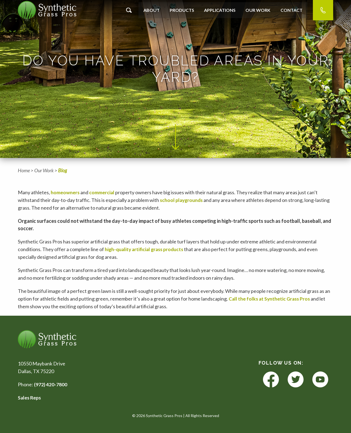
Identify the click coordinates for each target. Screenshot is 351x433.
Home (24, 170)
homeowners (65, 192)
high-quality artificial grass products (145, 249)
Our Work (257, 10)
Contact (291, 10)
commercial (102, 192)
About (151, 10)
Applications (220, 10)
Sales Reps (30, 398)
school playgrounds (182, 200)
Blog (62, 170)
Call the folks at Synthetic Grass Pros (271, 299)
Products (182, 10)
